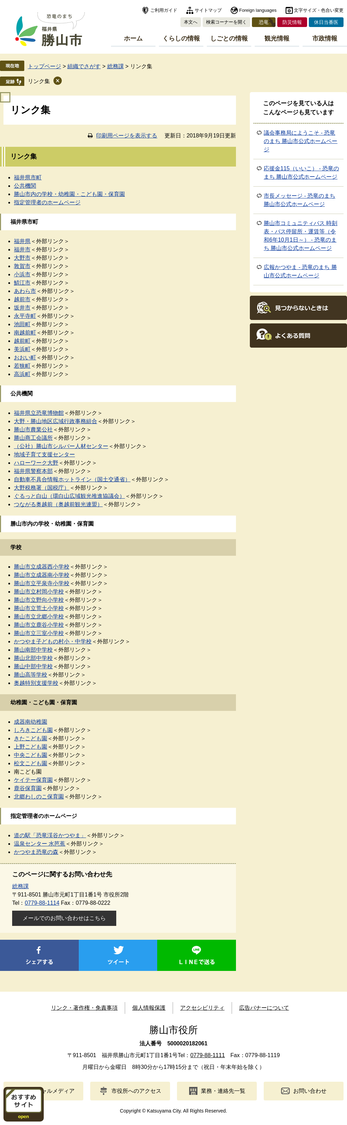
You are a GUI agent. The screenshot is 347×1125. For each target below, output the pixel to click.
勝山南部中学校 (33, 650)
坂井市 (22, 308)
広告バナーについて (264, 1008)
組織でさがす (84, 66)
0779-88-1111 (207, 1055)
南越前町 (25, 333)
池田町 (22, 324)
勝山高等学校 (30, 675)
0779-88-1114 (42, 903)
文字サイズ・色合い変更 (319, 10)
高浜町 (22, 374)
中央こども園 (30, 755)
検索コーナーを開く (226, 22)
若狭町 (22, 366)
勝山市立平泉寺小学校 (41, 583)
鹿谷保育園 (28, 788)
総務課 (115, 66)
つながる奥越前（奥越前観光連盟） (58, 504)
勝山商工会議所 (33, 438)
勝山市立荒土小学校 (39, 608)
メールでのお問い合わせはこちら (64, 918)
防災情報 (292, 22)
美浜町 (22, 349)
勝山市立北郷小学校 (39, 616)
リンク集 (39, 81)
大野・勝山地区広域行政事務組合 (55, 421)
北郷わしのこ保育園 (39, 797)
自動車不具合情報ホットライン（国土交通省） (72, 479)
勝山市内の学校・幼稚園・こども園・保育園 (69, 194)
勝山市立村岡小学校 (39, 592)
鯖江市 (22, 283)
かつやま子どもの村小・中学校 (53, 641)
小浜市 (22, 274)
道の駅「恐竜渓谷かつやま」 (50, 835)
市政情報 (324, 38)
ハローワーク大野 (36, 463)
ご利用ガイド (163, 10)
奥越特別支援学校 (36, 683)
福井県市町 (28, 177)
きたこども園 (30, 738)
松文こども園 (30, 763)
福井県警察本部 (33, 471)
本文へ (190, 22)
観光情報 (276, 38)
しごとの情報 (229, 38)
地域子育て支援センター (44, 454)
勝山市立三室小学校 (39, 633)
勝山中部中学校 (33, 666)
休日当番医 (326, 22)
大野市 (22, 258)
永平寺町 (25, 316)
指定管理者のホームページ (47, 202)
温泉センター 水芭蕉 (39, 844)
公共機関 (25, 186)
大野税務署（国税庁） (41, 488)
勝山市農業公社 (33, 429)
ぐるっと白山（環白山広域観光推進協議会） (69, 496)
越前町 (22, 341)
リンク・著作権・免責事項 (84, 1008)
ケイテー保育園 (33, 780)
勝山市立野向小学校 (39, 600)
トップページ (44, 66)
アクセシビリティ (202, 1008)
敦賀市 (22, 266)
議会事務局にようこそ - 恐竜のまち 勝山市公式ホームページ (300, 141)
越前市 (22, 299)
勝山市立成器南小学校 (41, 575)
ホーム (133, 38)
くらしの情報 (181, 38)
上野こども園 (30, 747)
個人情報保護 (149, 1008)
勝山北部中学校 (33, 658)
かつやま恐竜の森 (36, 852)
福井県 (22, 241)
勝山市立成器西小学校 (41, 567)
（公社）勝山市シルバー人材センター (61, 446)
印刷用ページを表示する (126, 136)
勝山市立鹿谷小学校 (39, 625)
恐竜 (264, 22)
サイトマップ (208, 10)
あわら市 (25, 291)
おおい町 (25, 357)
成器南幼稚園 (30, 722)
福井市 (22, 249)
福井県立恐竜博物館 (39, 413)
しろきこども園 (33, 730)
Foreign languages (258, 10)
